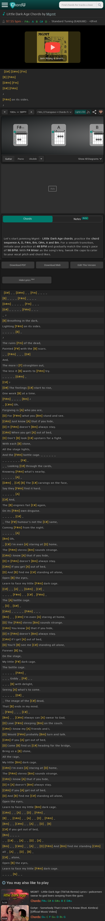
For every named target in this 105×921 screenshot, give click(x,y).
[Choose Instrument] (41, 158)
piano (21, 158)
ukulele (33, 158)
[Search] (99, 4)
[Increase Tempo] (31, 112)
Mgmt (51, 14)
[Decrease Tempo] (5, 112)
